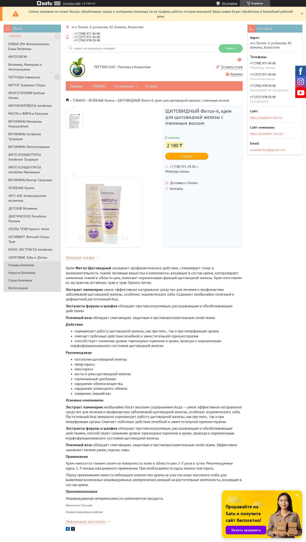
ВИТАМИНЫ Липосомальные (29, 147)
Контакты (14, 513)
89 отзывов (229, 3)
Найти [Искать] (230, 48)
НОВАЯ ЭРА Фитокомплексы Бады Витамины (28, 46)
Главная (76, 86)
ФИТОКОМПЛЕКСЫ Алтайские (30, 105)
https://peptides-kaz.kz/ (267, 133)
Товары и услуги (93, 507)
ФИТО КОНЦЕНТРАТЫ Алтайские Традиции (24, 157)
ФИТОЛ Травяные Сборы (26, 85)
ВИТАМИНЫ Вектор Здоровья (30, 180)
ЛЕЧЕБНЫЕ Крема (21, 188)
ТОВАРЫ (14, 36)
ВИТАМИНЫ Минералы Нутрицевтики (25, 123)
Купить (186, 156)
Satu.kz (174, 533)
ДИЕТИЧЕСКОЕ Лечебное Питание (27, 218)
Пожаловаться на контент (179, 537)
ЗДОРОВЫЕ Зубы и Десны (27, 257)
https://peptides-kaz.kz (266, 117)
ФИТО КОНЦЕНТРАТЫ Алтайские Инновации (24, 169)
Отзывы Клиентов (21, 265)
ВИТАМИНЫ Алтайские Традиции (24, 136)
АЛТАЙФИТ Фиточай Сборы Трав (28, 239)
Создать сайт (72, 3)
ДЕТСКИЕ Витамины (22, 208)
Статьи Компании (20, 280)
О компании (124, 86)
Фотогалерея (18, 288)
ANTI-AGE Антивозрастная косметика (27, 198)
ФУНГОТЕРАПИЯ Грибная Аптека (26, 95)
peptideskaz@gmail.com (267, 150)
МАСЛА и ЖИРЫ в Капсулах (28, 113)
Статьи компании (167, 513)
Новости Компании (21, 273)
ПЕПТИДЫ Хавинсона (24, 77)
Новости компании (169, 507)
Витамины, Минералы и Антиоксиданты (25, 66)
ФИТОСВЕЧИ (17, 56)
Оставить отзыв (232, 67)
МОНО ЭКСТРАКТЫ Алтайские (30, 249)
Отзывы (151, 86)
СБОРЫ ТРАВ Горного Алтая (28, 229)
